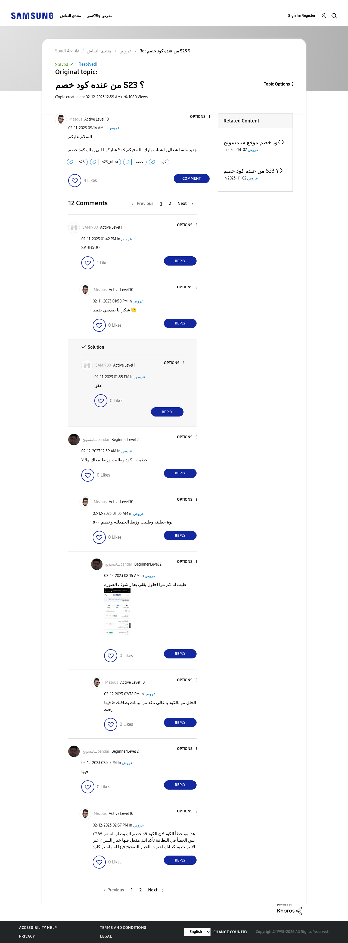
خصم (139, 162)
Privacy (27, 936)
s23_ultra (110, 162)
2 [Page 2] (170, 203)
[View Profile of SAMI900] (90, 227)
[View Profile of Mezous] (75, 119)
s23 (82, 162)
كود (163, 162)
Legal (106, 936)
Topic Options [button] (277, 84)
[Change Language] (197, 932)
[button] (200, 116)
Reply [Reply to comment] (180, 261)
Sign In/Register (302, 15)
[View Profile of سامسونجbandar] (95, 439)
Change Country (230, 932)
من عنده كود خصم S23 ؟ (251, 171)
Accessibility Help (38, 927)
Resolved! (88, 64)
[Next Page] (185, 203)
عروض (113, 128)
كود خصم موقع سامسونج (251, 142)
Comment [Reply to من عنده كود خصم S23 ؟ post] (191, 178)
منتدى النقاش (70, 16)
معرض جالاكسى (99, 16)
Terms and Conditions (123, 927)
